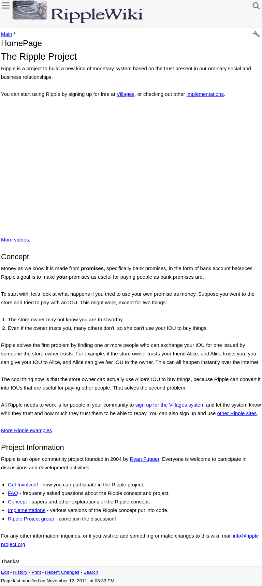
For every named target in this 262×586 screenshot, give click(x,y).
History (20, 572)
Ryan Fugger (144, 459)
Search (91, 572)
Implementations (26, 510)
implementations (205, 94)
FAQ (13, 493)
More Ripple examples (26, 430)
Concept (17, 501)
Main (6, 34)
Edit (5, 572)
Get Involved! (23, 484)
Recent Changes (62, 572)
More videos (15, 240)
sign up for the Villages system (170, 405)
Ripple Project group (31, 519)
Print (36, 572)
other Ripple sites (237, 413)
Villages (125, 94)
